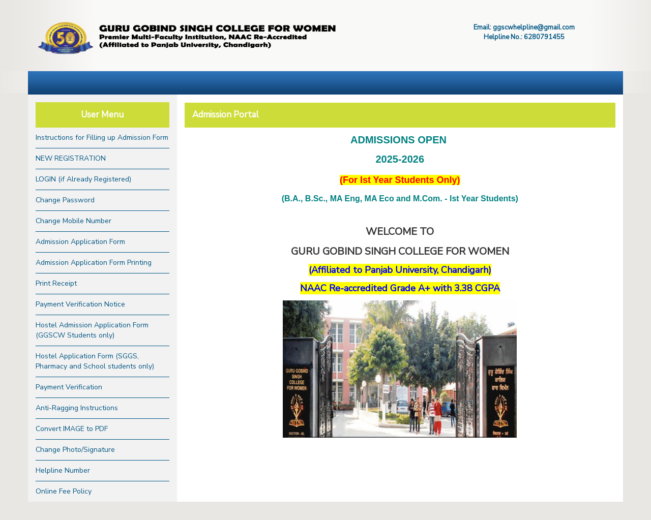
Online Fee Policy (64, 491)
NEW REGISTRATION (71, 158)
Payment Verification (69, 387)
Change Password (65, 200)
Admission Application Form (80, 242)
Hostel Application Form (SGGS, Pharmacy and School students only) (95, 361)
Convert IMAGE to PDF (72, 429)
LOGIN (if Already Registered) (83, 179)
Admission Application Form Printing (94, 262)
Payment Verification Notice (80, 304)
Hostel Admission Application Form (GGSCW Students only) (92, 330)
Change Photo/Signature (75, 449)
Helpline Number (63, 470)
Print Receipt (56, 283)
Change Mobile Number (73, 221)
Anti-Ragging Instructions (77, 408)
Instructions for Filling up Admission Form (102, 137)
